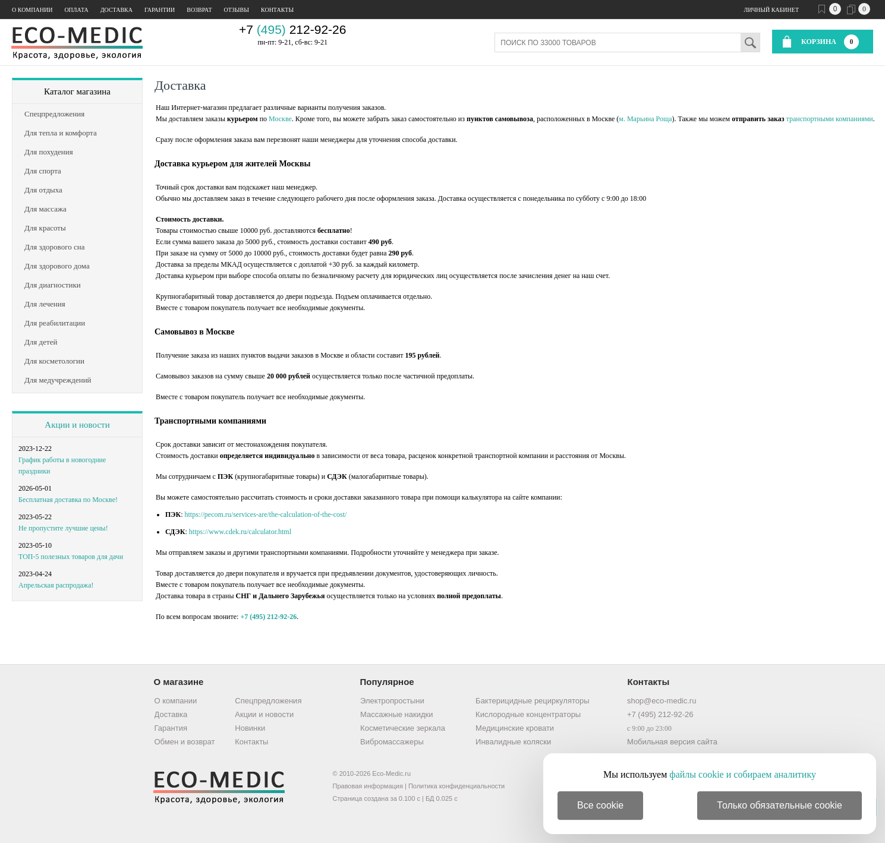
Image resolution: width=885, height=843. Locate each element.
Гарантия (171, 728)
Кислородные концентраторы (528, 714)
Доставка (116, 10)
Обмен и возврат (185, 741)
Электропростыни (392, 700)
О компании (32, 10)
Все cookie (600, 805)
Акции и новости (77, 425)
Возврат (199, 10)
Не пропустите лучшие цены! (63, 528)
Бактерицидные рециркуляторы (532, 700)
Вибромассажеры (392, 741)
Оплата (76, 10)
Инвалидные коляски (513, 741)
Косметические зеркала (402, 728)
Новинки (250, 728)
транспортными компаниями (829, 119)
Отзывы (236, 10)
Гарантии (159, 10)
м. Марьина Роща (645, 119)
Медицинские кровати (514, 728)
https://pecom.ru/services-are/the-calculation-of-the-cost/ (266, 514)
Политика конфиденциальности (456, 786)
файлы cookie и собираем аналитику (742, 774)
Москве (280, 119)
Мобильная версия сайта (672, 741)
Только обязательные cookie (779, 805)
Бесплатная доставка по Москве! (68, 499)
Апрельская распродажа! (55, 585)
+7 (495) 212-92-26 (268, 616)
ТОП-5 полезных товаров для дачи (70, 556)
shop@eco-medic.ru (662, 700)
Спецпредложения (268, 700)
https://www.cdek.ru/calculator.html (240, 532)
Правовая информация (368, 786)
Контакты (277, 10)
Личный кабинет (771, 10)
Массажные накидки (396, 714)
